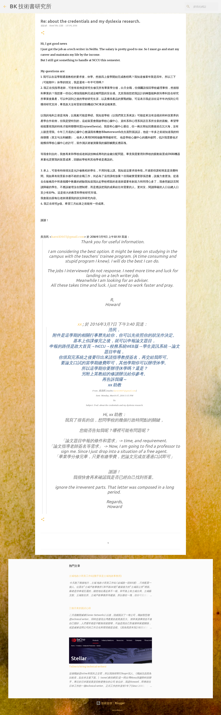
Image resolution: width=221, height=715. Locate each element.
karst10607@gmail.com (67, 236)
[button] (43, 33)
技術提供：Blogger (110, 703)
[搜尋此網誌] (200, 6)
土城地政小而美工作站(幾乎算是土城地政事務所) (95, 576)
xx (80, 324)
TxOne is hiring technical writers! (87, 666)
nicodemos (117, 710)
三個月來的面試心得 (80, 608)
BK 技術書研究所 (30, 6)
